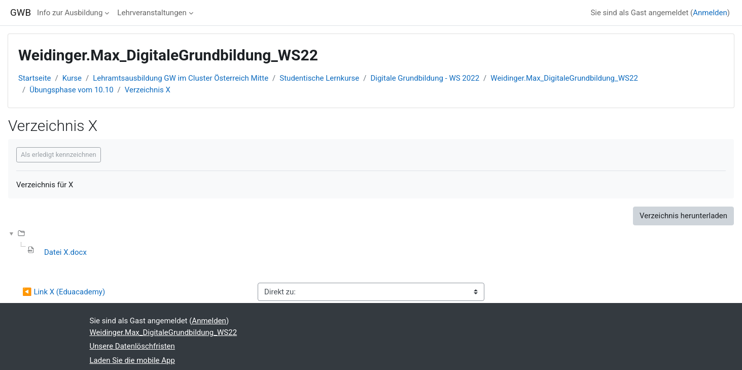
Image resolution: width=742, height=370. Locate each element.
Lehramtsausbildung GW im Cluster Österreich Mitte (180, 78)
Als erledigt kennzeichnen (58, 154)
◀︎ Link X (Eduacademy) (63, 291)
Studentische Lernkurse (319, 78)
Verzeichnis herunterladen (683, 215)
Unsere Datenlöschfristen (132, 346)
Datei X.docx (65, 252)
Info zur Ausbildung (69, 12)
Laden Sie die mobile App (132, 360)
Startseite (34, 78)
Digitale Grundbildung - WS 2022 (424, 78)
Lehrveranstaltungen (151, 12)
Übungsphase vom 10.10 (71, 89)
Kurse (72, 78)
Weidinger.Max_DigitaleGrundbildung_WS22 (564, 78)
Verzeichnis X (147, 89)
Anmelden (710, 12)
